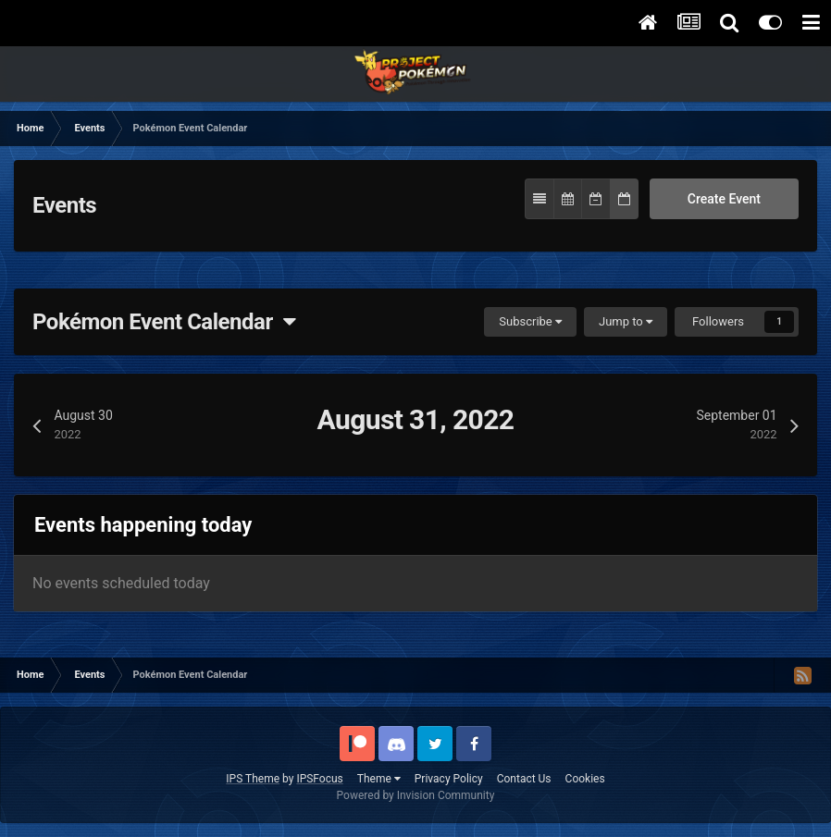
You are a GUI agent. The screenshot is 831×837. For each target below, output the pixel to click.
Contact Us (524, 778)
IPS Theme (252, 778)
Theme (379, 778)
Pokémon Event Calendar (163, 322)
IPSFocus (319, 778)
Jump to (625, 321)
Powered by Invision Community (416, 795)
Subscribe (530, 321)
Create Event (724, 198)
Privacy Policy (449, 778)
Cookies (585, 778)
